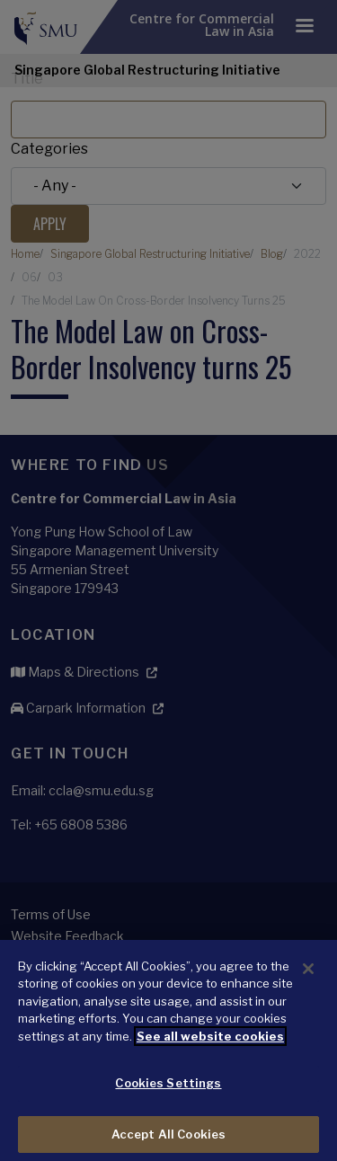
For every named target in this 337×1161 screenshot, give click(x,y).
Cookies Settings (168, 1092)
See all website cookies (210, 1044)
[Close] (308, 977)
